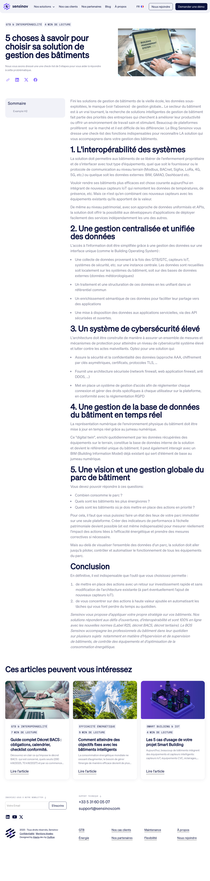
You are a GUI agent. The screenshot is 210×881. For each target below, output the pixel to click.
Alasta (36, 837)
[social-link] (14, 816)
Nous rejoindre (161, 6)
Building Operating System (136, 250)
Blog (108, 6)
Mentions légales (44, 833)
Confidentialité (27, 833)
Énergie (84, 838)
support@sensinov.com (99, 808)
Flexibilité (150, 838)
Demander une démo (191, 6)
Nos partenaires (91, 6)
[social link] (7, 816)
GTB (81, 830)
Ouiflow (51, 837)
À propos (120, 6)
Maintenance (152, 830)
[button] (44, 6)
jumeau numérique (140, 429)
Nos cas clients (68, 6)
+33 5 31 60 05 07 (94, 802)
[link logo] (16, 6)
